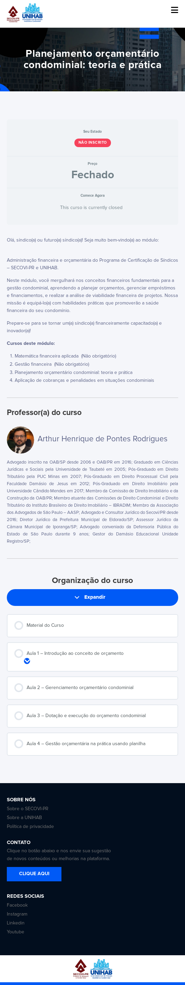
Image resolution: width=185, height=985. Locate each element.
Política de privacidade (30, 826)
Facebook (17, 905)
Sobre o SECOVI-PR (27, 808)
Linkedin (16, 923)
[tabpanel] (92, 311)
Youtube (15, 932)
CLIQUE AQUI (34, 873)
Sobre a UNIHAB (24, 817)
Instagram (17, 914)
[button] (174, 10)
